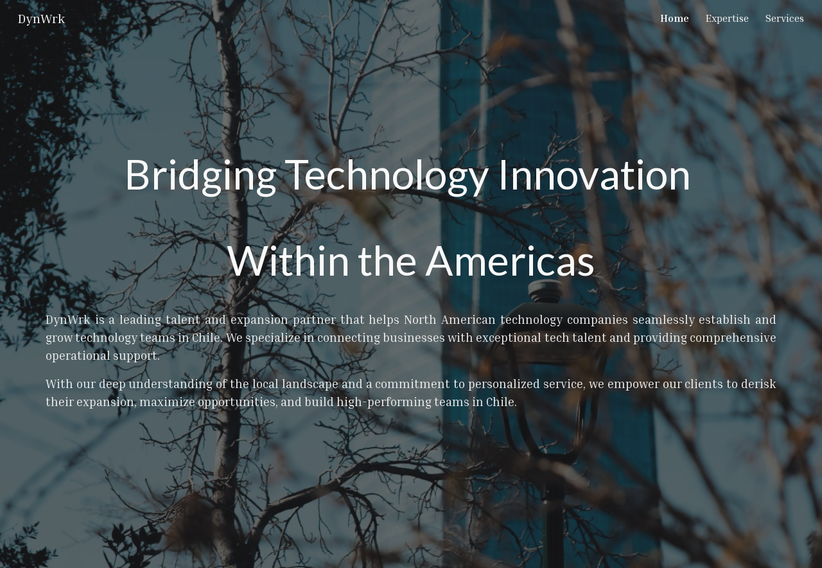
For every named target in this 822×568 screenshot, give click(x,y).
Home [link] (674, 18)
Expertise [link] (727, 18)
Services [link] (784, 18)
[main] (411, 284)
